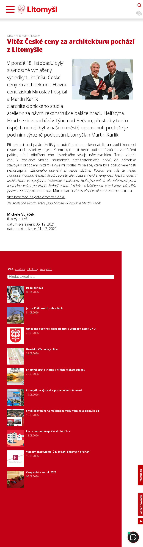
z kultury (32, 269)
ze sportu (46, 269)
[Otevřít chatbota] (139, 5)
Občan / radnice (17, 36)
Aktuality (35, 36)
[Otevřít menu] (10, 9)
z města (20, 269)
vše (10, 269)
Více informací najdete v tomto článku (36, 197)
